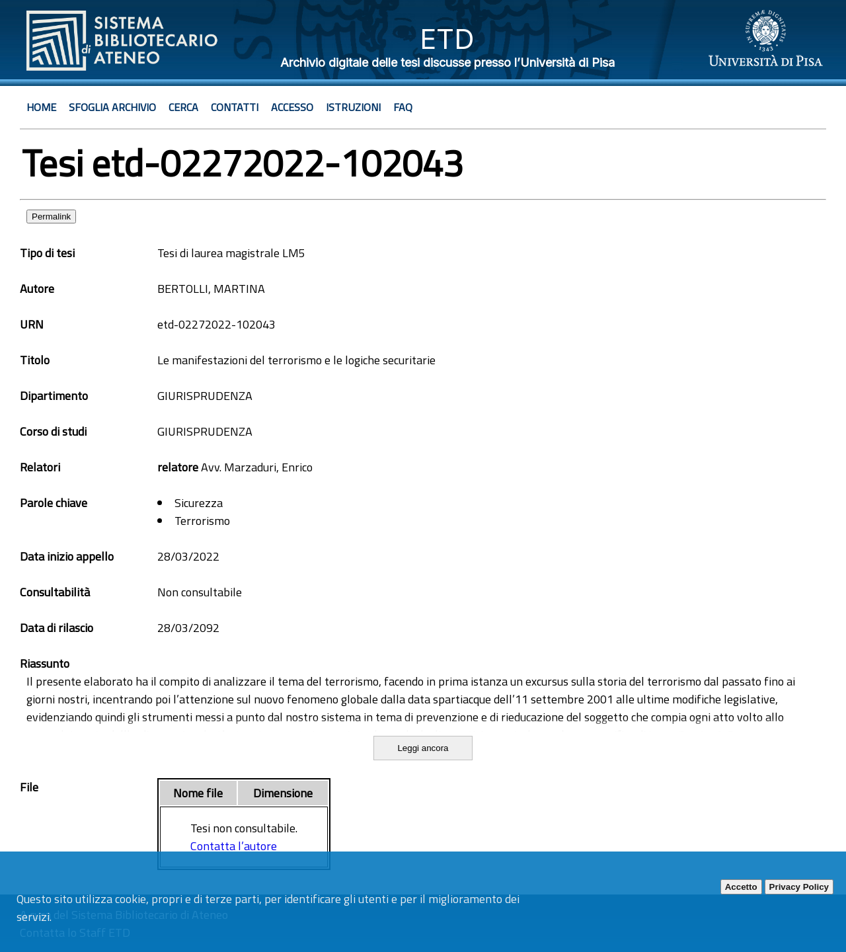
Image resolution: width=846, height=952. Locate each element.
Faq (402, 107)
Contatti (234, 107)
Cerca (183, 107)
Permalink (51, 216)
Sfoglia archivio (112, 107)
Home (41, 107)
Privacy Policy (799, 887)
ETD (447, 39)
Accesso (292, 107)
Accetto (741, 887)
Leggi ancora (422, 748)
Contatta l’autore (233, 846)
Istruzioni (353, 107)
